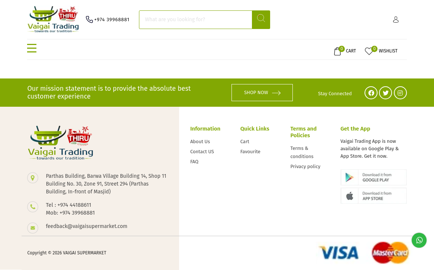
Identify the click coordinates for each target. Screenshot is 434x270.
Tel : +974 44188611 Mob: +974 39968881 (70, 209)
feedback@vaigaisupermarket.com (86, 226)
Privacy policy (305, 166)
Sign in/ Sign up (396, 19)
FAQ (194, 161)
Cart (244, 141)
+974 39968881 (111, 19)
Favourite (250, 151)
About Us (200, 141)
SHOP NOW (262, 92)
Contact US (202, 151)
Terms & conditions (301, 152)
